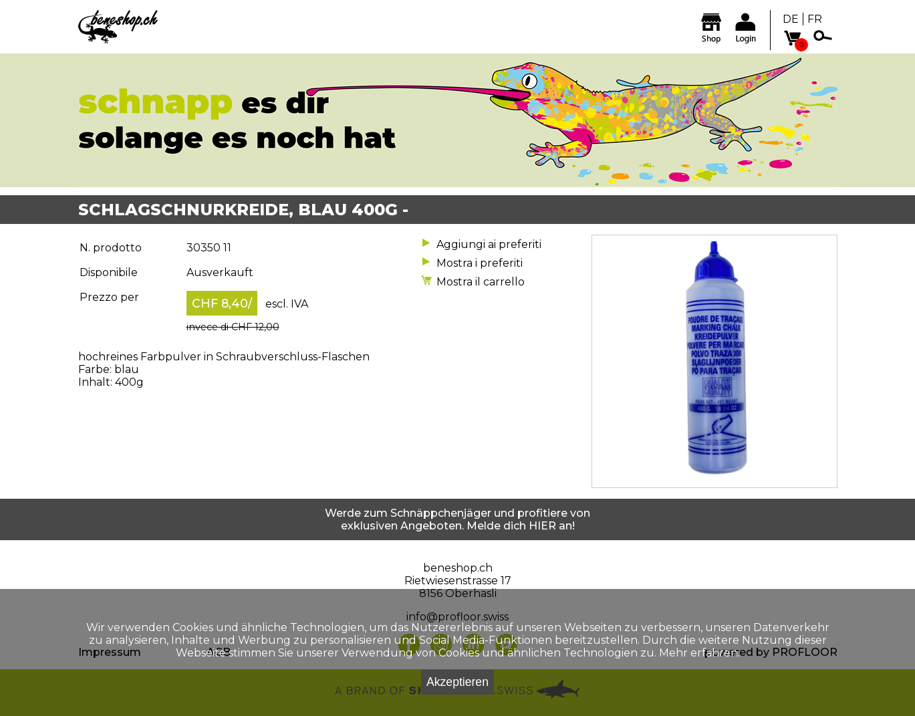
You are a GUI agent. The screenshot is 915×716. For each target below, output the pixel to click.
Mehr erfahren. (699, 652)
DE (791, 19)
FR (814, 19)
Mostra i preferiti (479, 263)
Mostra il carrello (480, 281)
